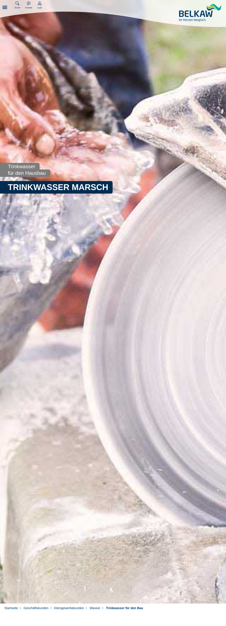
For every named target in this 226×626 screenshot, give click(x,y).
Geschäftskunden (36, 608)
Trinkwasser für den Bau (124, 608)
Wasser (95, 608)
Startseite (11, 608)
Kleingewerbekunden (69, 608)
